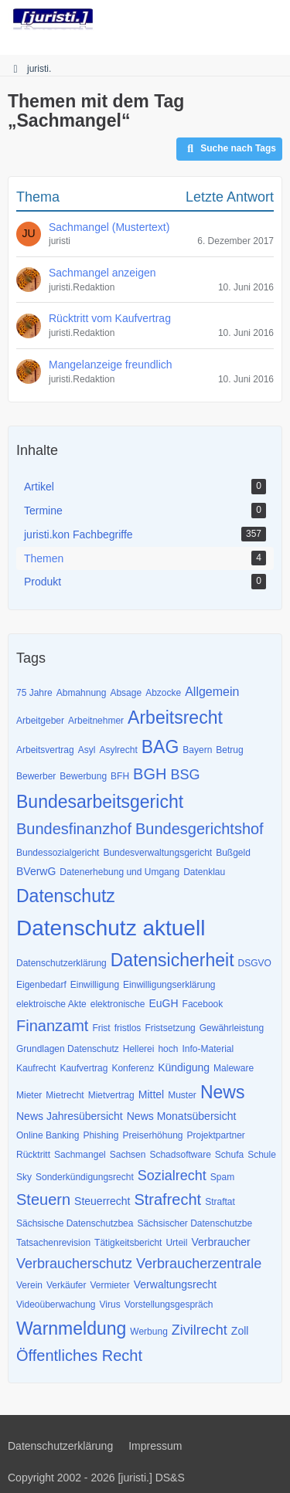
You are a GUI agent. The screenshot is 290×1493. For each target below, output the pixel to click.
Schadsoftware (179, 1154)
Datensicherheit (172, 960)
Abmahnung (81, 692)
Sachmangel (80, 1154)
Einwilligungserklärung (169, 984)
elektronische (117, 1004)
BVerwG (36, 871)
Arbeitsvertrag (45, 750)
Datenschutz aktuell (110, 928)
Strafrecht (167, 1199)
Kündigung (184, 1067)
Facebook (203, 1004)
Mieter (29, 1095)
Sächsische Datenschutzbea (74, 1223)
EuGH (163, 1003)
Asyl (87, 750)
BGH (149, 773)
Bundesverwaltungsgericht (157, 852)
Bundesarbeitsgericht (99, 802)
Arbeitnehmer (96, 720)
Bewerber (36, 776)
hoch (168, 1048)
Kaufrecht (36, 1068)
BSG (185, 774)
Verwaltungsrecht (175, 1284)
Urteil (176, 1242)
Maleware (233, 1068)
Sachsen (128, 1154)
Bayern (197, 750)
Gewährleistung (232, 1028)
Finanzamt (52, 1025)
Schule (261, 1154)
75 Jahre (34, 692)
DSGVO (254, 963)
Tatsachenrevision (53, 1242)
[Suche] (192, 19)
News (222, 1092)
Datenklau (204, 872)
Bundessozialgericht (57, 852)
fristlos (128, 1028)
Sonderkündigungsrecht (85, 1177)
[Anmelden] (231, 19)
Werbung (148, 1331)
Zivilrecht (199, 1330)
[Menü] (269, 19)
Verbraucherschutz (74, 1263)
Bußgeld (233, 852)
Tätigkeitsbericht (128, 1242)
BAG (160, 747)
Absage (126, 692)
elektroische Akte (51, 1004)
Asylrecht (118, 750)
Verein (29, 1285)
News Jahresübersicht (69, 1116)
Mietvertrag (111, 1095)
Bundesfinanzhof (73, 828)
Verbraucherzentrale (198, 1263)
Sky (24, 1177)
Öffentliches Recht (79, 1355)
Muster (182, 1095)
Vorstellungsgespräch (169, 1304)
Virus (110, 1304)
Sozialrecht (172, 1175)
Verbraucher (220, 1242)
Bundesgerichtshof (199, 828)
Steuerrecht (102, 1201)
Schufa (229, 1154)
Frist (101, 1028)
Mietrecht (65, 1095)
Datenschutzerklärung (61, 963)
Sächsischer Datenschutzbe (194, 1223)
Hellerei (139, 1048)
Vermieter (109, 1285)
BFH (120, 776)
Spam (222, 1177)
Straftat (220, 1201)
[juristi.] (53, 19)
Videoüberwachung (56, 1304)
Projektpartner (215, 1135)
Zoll (240, 1331)
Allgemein (212, 691)
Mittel (151, 1094)
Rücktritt (33, 1154)
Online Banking (47, 1135)
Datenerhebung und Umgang (119, 872)
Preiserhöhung (152, 1135)
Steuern (43, 1199)
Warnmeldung (71, 1328)
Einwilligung (94, 984)
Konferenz (132, 1068)
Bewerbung (83, 776)
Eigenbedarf (41, 984)
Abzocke (163, 692)
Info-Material (208, 1048)
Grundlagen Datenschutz (67, 1048)
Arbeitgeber (40, 720)
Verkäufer (66, 1285)
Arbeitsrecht (175, 717)
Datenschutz (65, 896)
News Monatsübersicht (182, 1116)
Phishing (100, 1135)
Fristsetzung (170, 1028)
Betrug (229, 750)
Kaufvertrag (83, 1068)
